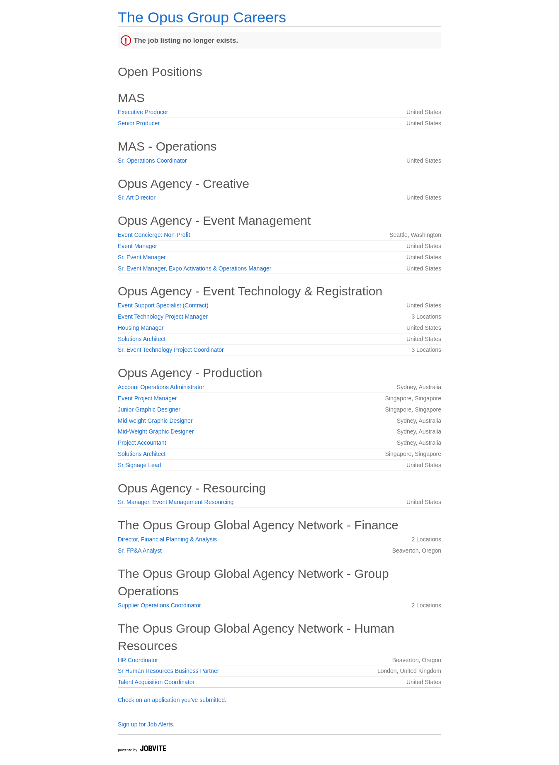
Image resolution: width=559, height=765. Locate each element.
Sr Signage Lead (139, 465)
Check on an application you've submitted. (172, 700)
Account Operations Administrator (161, 387)
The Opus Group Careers (202, 17)
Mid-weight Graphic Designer (155, 420)
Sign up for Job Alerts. (146, 724)
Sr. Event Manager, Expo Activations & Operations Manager (194, 268)
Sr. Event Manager (142, 257)
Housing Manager (141, 327)
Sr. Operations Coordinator (152, 160)
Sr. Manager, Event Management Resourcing (175, 502)
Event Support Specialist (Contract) (163, 305)
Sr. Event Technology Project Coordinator (171, 349)
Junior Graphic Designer (149, 409)
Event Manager (137, 246)
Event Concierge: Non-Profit (154, 234)
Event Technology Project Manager (163, 316)
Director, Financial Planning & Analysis (167, 539)
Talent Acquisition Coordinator (156, 682)
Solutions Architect (141, 339)
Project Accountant (142, 442)
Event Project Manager (147, 398)
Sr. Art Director (137, 197)
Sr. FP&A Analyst (140, 550)
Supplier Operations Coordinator (159, 605)
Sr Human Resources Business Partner (168, 671)
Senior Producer (139, 123)
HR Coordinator (138, 660)
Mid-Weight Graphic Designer (156, 431)
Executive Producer (143, 112)
